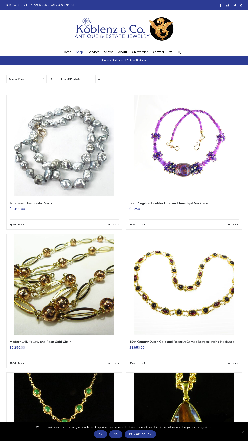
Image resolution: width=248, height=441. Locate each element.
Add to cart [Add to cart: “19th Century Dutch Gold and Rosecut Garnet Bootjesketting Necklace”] (138, 363)
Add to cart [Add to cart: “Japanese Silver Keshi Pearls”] (18, 224)
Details (115, 224)
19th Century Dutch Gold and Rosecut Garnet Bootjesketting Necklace (181, 342)
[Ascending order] (52, 79)
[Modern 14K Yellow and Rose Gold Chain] (64, 284)
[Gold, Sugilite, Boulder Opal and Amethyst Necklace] (184, 145)
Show (70, 79)
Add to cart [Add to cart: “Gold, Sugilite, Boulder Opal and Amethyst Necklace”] (138, 224)
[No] (243, 432)
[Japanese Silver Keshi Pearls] (64, 145)
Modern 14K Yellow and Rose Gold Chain (40, 342)
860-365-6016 (47, 5)
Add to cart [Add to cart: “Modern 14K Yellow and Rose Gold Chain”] (18, 363)
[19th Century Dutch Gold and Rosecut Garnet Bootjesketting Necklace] (184, 284)
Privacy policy (140, 434)
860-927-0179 (21, 5)
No (116, 434)
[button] (179, 52)
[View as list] (107, 79)
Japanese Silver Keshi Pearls (31, 203)
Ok (101, 434)
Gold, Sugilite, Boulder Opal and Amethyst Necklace (168, 203)
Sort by (16, 79)
